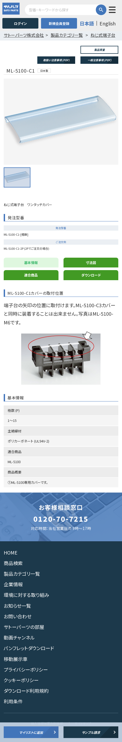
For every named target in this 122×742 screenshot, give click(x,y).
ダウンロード (91, 275)
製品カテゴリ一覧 (22, 573)
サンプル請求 (91, 732)
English (108, 23)
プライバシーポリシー (26, 669)
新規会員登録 (59, 23)
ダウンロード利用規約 (26, 690)
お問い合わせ (17, 616)
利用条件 (13, 701)
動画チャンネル (19, 637)
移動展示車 (16, 658)
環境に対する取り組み (26, 594)
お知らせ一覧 (17, 605)
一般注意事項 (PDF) (99, 60)
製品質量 (99, 50)
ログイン (20, 23)
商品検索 (13, 563)
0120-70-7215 (61, 518)
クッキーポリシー (21, 680)
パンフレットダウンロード (29, 648)
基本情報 (31, 262)
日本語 (87, 23)
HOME (10, 552)
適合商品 (31, 275)
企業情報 (13, 584)
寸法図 (91, 262)
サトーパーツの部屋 (24, 626)
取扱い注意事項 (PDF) (56, 60)
